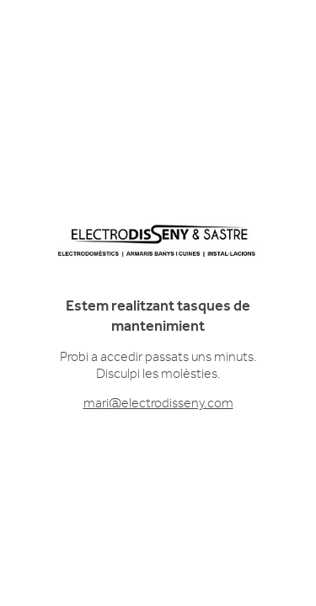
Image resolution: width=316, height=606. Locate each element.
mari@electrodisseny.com (158, 403)
